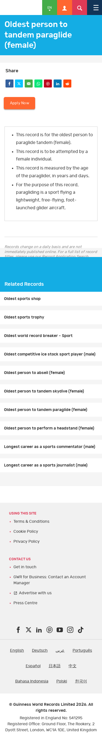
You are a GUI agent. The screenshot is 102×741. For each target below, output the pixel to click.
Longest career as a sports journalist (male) (46, 465)
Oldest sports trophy (24, 317)
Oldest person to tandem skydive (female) (44, 391)
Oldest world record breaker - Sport (38, 336)
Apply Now (19, 103)
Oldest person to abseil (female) (34, 373)
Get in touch (24, 567)
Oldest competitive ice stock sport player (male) (50, 354)
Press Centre (25, 603)
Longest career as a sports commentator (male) (49, 447)
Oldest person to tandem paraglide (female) (45, 410)
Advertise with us (35, 593)
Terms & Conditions (31, 522)
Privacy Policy (26, 542)
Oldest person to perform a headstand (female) (49, 428)
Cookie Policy (25, 532)
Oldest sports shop (22, 299)
